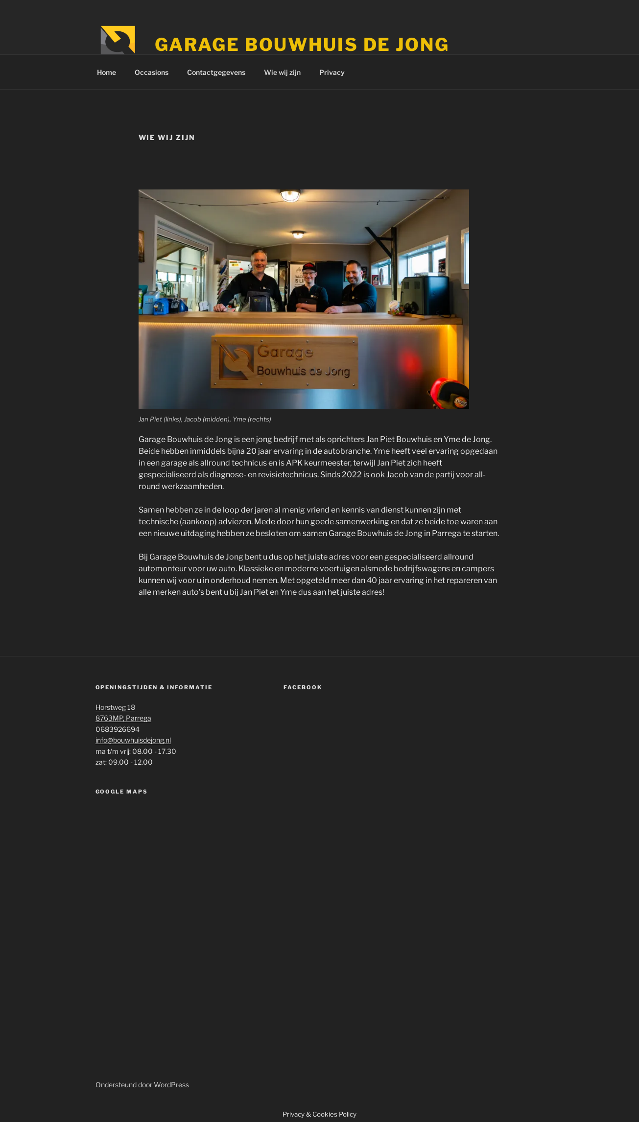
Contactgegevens (216, 72)
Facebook (303, 687)
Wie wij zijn (282, 72)
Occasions (151, 72)
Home (106, 72)
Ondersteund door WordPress (142, 1084)
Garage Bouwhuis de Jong (302, 44)
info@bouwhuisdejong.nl (133, 740)
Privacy (332, 72)
